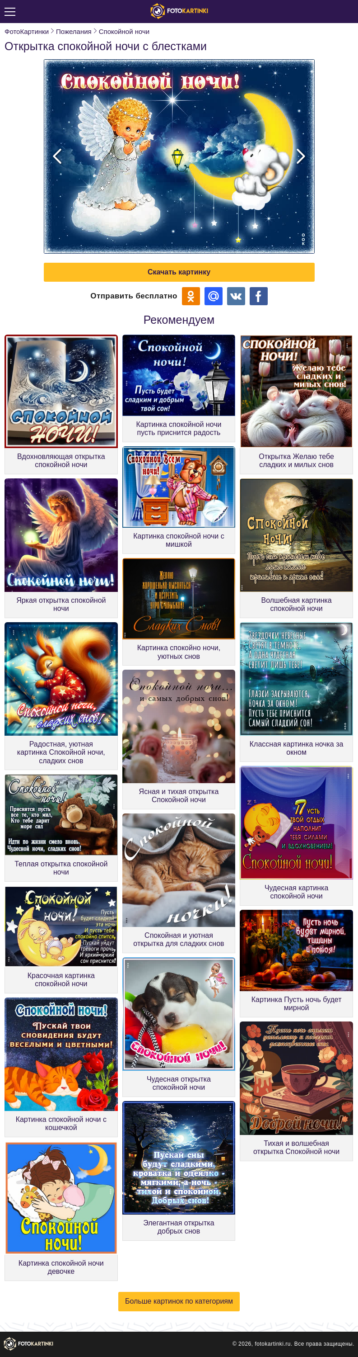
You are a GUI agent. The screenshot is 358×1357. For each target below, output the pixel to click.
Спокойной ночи (124, 31)
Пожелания (74, 31)
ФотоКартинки (27, 31)
